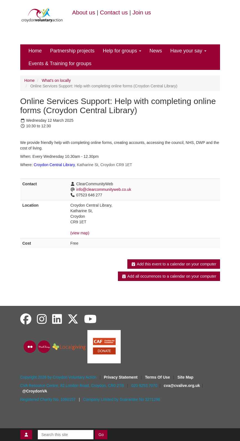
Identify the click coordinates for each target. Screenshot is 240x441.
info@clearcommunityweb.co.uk (103, 189)
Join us (142, 12)
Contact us (114, 12)
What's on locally (56, 80)
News (156, 51)
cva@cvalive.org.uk (182, 385)
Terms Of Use (158, 377)
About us (83, 12)
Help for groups (122, 51)
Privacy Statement (121, 377)
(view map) (79, 233)
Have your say (188, 51)
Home (35, 51)
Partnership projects (72, 51)
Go (101, 434)
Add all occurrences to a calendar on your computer (169, 276)
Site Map (186, 377)
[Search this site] (66, 434)
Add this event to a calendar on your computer (173, 264)
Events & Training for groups (60, 63)
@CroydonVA (34, 391)
